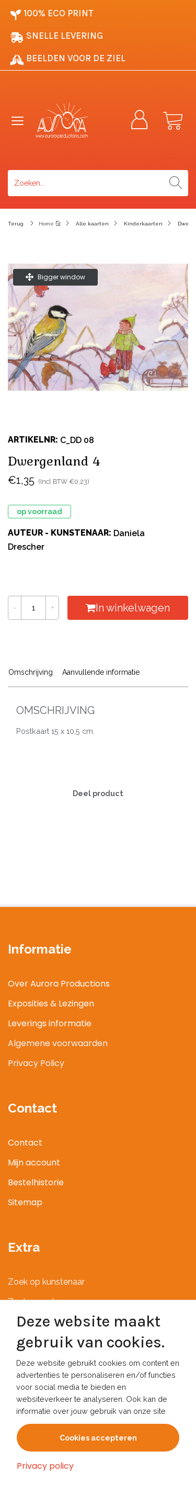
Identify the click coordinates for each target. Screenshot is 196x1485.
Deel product (98, 793)
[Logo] (72, 120)
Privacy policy (45, 1466)
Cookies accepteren (98, 1437)
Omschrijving (30, 672)
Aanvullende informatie (101, 672)
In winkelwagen (128, 608)
